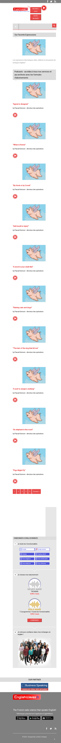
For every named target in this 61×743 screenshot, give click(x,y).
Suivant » (32, 491)
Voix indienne (22, 563)
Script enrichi (38, 549)
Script (20, 549)
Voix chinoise (38, 563)
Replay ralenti (38, 554)
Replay (20, 554)
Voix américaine (38, 559)
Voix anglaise (22, 559)
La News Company (36, 737)
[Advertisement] (25, 520)
